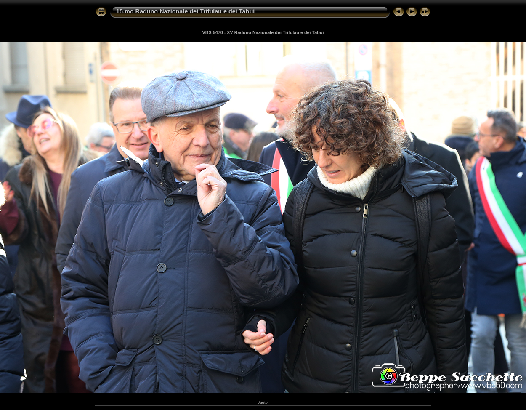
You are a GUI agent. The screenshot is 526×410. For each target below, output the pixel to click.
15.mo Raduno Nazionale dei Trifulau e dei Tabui (185, 11)
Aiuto (263, 402)
